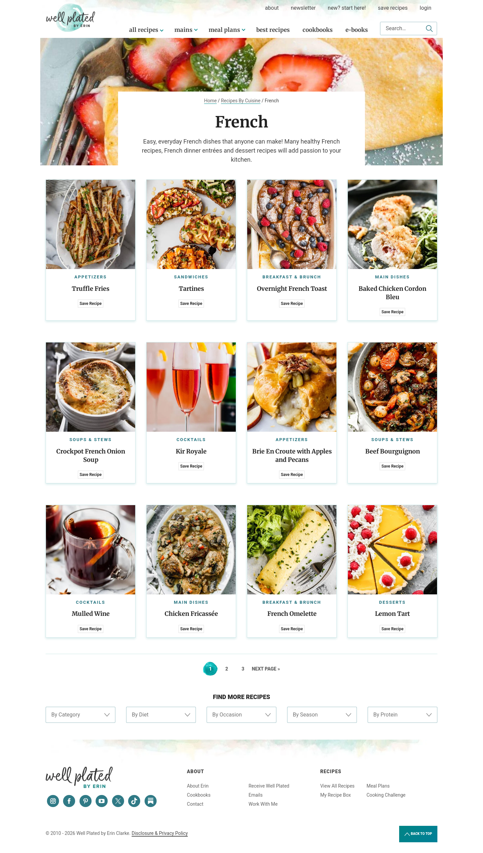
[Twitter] (118, 801)
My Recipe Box (335, 795)
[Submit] (429, 28)
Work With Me (263, 804)
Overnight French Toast (292, 288)
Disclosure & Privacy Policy (159, 833)
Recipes (330, 771)
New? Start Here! (347, 8)
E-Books (356, 30)
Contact (195, 804)
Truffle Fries (90, 288)
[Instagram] (53, 801)
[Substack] (151, 801)
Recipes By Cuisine (241, 100)
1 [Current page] (213, 668)
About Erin (198, 786)
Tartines (191, 288)
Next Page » (266, 668)
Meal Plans (224, 30)
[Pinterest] (85, 801)
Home (210, 100)
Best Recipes (273, 30)
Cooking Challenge (386, 795)
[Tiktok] (134, 801)
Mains (183, 30)
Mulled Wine (91, 614)
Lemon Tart (392, 614)
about (272, 8)
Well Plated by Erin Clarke (71, 18)
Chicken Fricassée (191, 614)
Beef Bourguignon (392, 451)
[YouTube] (102, 801)
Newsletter (303, 8)
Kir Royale (191, 451)
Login (425, 8)
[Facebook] (69, 801)
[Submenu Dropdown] (196, 30)
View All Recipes (337, 786)
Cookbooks (318, 30)
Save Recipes (393, 8)
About (195, 771)
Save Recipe (90, 303)
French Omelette (292, 614)
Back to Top (418, 834)
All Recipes (143, 30)
